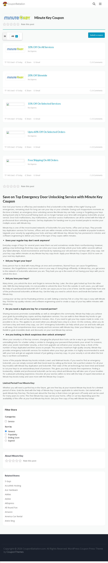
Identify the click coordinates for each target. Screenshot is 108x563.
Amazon (9, 512)
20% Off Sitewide (37, 75)
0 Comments (96, 62)
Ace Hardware (11, 490)
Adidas (8, 494)
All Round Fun (11, 507)
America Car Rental (13, 516)
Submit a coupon (96, 35)
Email (36, 62)
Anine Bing (10, 520)
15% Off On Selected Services (44, 103)
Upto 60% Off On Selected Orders (46, 131)
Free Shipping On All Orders (43, 160)
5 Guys (8, 481)
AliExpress (9, 503)
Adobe (8, 499)
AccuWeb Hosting (13, 485)
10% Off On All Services (41, 47)
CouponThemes (15, 551)
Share (27, 62)
